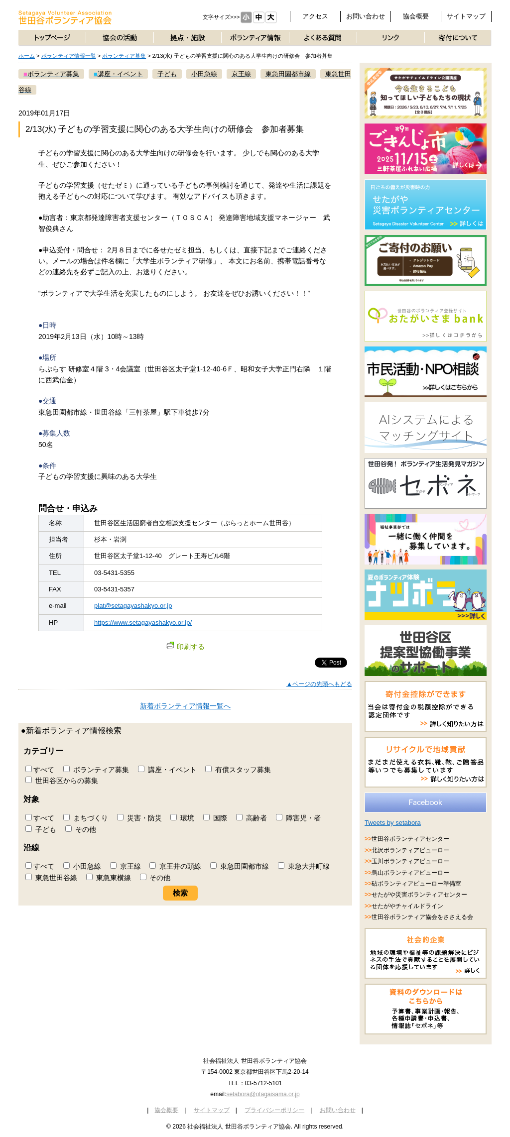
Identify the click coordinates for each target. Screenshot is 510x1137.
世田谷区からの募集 (61, 781)
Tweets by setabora (393, 822)
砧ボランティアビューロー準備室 (416, 883)
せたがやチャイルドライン (407, 906)
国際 (215, 818)
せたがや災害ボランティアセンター (419, 894)
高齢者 (251, 818)
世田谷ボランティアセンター (410, 838)
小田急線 (82, 866)
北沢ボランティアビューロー (410, 850)
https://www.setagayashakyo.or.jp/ (143, 622)
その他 (80, 829)
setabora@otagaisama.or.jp (262, 1094)
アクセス (315, 16)
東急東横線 (108, 878)
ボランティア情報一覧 (68, 56)
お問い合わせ (365, 16)
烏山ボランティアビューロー (410, 872)
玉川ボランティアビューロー (410, 861)
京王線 (125, 866)
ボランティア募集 (124, 56)
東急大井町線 (304, 866)
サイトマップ (466, 16)
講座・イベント (167, 770)
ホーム (26, 56)
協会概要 (416, 16)
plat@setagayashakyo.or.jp (133, 605)
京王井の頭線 (175, 866)
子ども (40, 829)
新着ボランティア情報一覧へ (185, 706)
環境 (182, 818)
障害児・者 (298, 818)
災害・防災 (139, 818)
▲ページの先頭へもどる (319, 684)
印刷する (185, 647)
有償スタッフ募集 (238, 770)
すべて (39, 770)
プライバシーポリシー (274, 1110)
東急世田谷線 (51, 878)
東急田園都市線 (239, 866)
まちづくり (85, 818)
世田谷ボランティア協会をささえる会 (422, 916)
